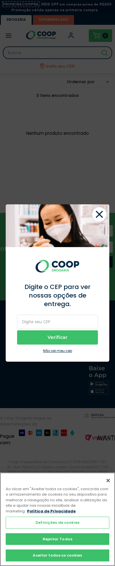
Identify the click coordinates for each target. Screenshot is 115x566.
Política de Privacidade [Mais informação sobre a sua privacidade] (51, 511)
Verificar (57, 337)
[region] (57, 519)
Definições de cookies (57, 522)
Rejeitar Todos (57, 539)
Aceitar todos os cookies (57, 555)
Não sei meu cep (57, 351)
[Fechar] (108, 480)
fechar (99, 214)
